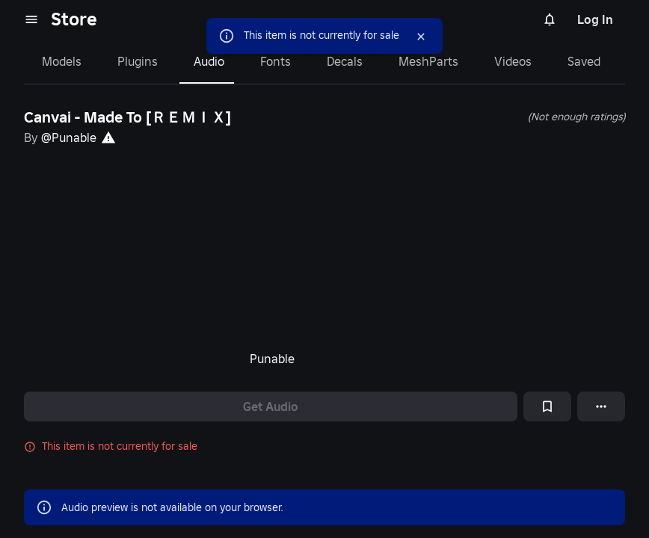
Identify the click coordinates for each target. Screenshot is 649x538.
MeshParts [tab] (428, 61)
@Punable (68, 137)
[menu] (31, 19)
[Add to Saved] (547, 406)
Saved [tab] (584, 61)
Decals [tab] (345, 61)
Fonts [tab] (275, 61)
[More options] (601, 406)
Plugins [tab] (137, 61)
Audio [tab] (209, 61)
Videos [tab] (513, 61)
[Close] (421, 36)
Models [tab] (61, 61)
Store (74, 19)
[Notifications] (549, 19)
